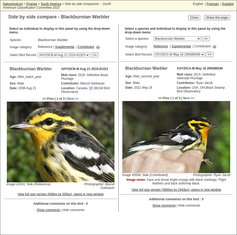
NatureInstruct (13, 4)
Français (213, 4)
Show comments (48, 210)
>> (95, 55)
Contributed (86, 47)
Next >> (72, 99)
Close (194, 17)
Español (228, 4)
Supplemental (64, 47)
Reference (161, 46)
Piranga (31, 4)
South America (51, 4)
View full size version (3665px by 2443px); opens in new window (176, 190)
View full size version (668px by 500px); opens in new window (61, 194)
